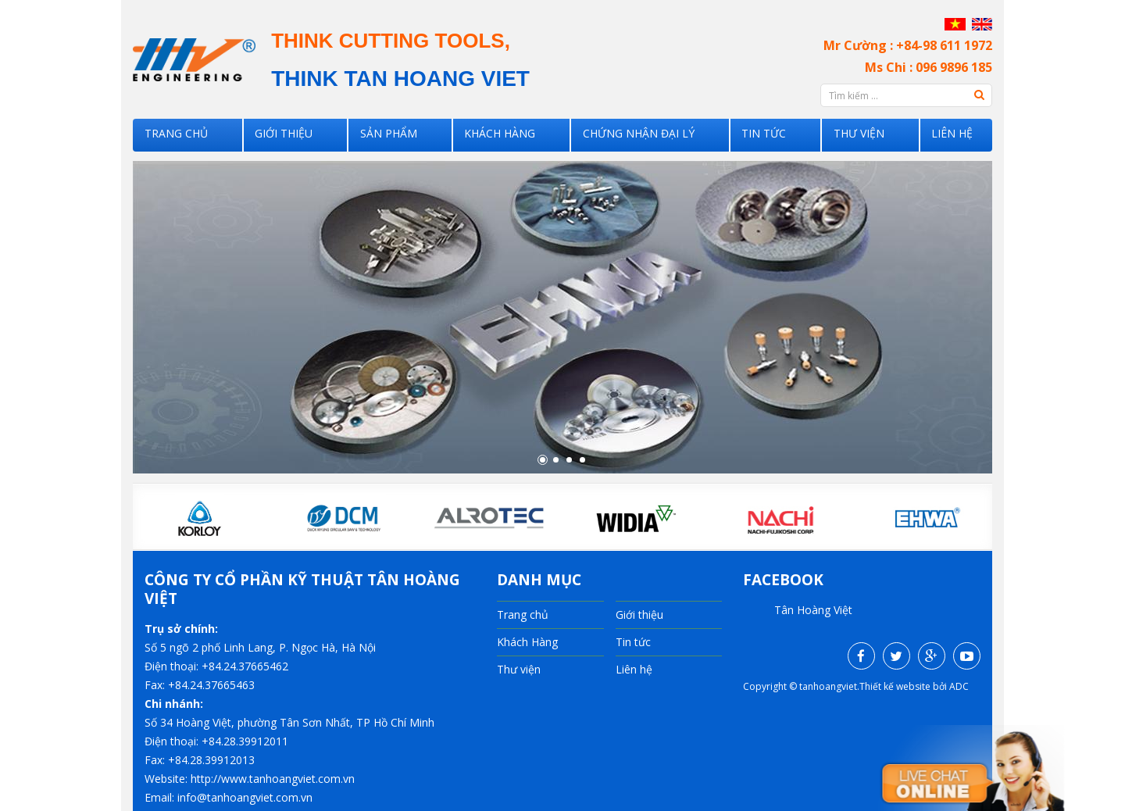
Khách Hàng (503, 134)
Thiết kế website (894, 686)
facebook (783, 580)
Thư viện (858, 134)
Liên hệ (950, 134)
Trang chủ (187, 134)
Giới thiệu (292, 134)
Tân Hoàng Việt (813, 609)
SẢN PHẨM (394, 134)
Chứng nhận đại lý (639, 134)
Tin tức (764, 134)
